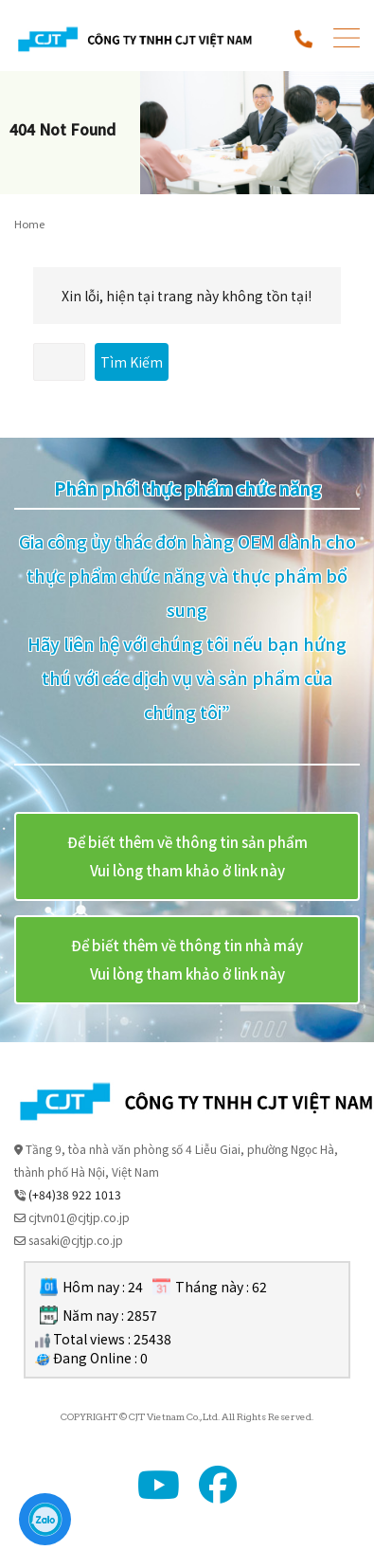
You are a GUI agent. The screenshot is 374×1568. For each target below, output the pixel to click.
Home (29, 223)
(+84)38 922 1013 (74, 1194)
